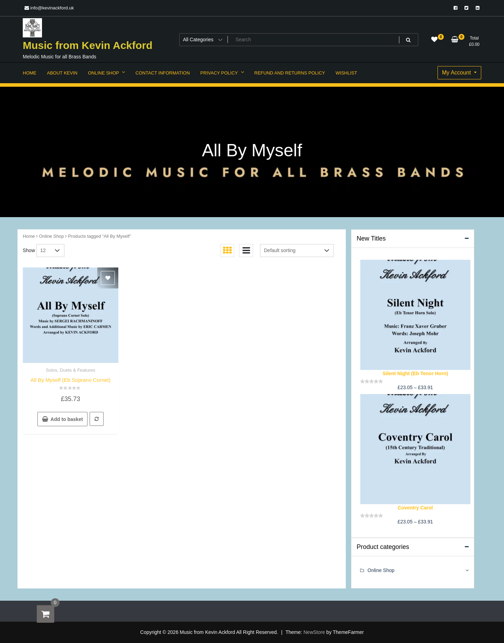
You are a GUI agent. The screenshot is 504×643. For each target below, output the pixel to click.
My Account (457, 73)
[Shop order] (297, 250)
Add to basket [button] (66, 419)
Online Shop (51, 236)
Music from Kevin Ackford (88, 45)
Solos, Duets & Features (70, 370)
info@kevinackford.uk (49, 7)
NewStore (314, 632)
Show (29, 250)
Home (29, 236)
